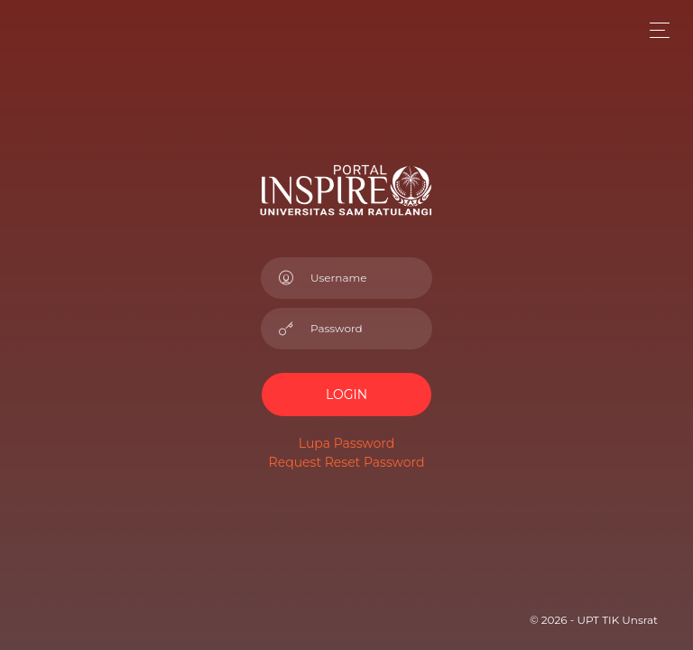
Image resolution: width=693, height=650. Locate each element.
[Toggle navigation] (654, 30)
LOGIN (346, 394)
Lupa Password (346, 443)
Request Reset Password (347, 462)
